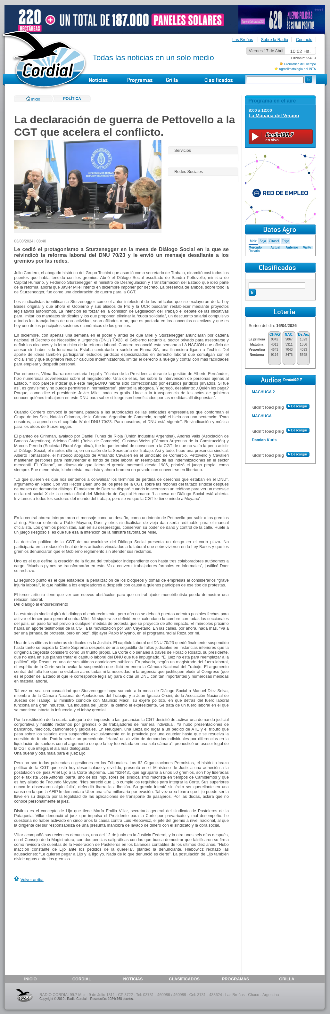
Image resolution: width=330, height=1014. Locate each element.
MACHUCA (262, 416)
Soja (263, 241)
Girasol (274, 241)
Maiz (253, 241)
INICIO (30, 979)
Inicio (33, 99)
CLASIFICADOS (184, 979)
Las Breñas (242, 39)
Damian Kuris (264, 440)
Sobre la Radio (274, 39)
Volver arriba (32, 879)
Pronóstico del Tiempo (300, 64)
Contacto (304, 39)
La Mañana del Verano (274, 115)
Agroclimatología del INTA (297, 69)
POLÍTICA (72, 98)
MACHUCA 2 (263, 392)
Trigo (285, 241)
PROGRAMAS (235, 979)
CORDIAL (81, 979)
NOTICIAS (133, 979)
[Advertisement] (68, 929)
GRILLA (286, 979)
